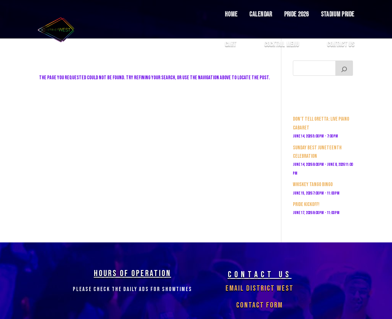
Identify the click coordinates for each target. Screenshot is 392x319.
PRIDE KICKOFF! (306, 204)
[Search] (344, 68)
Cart (230, 45)
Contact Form (259, 305)
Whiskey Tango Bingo (313, 184)
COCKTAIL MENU (281, 45)
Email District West (259, 288)
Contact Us (340, 45)
